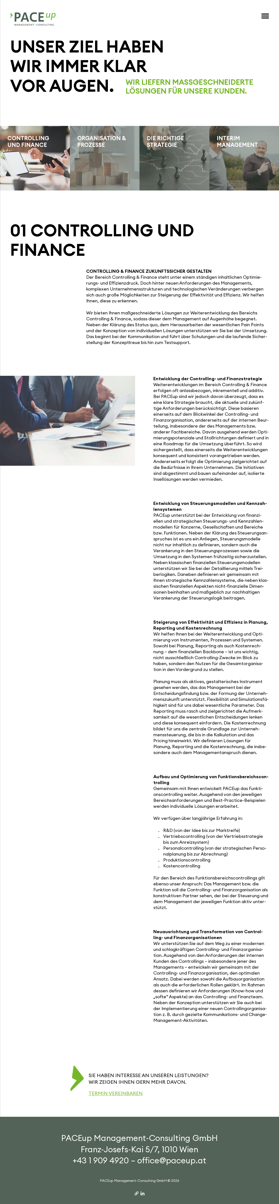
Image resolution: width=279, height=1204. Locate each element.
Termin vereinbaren (116, 1093)
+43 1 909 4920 (101, 1160)
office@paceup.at (171, 1160)
